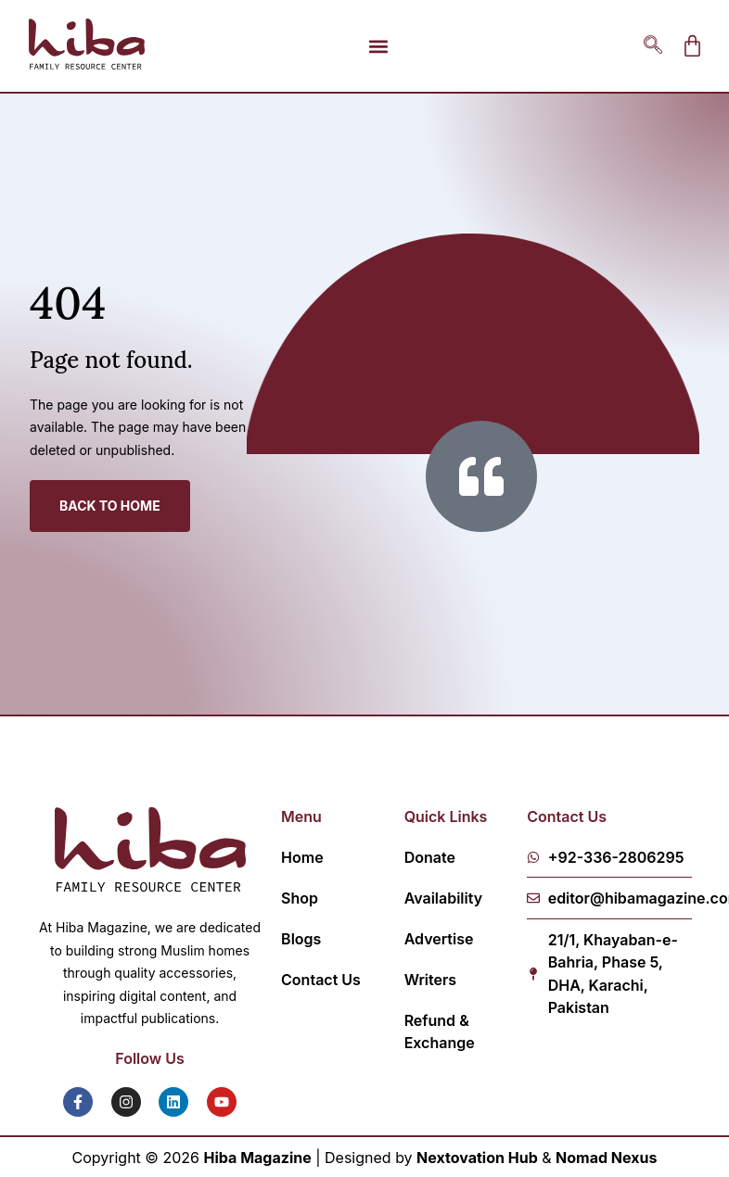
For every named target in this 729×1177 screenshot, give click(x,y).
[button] (378, 46)
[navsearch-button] (653, 46)
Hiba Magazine (258, 1157)
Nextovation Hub (477, 1157)
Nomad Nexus (606, 1157)
